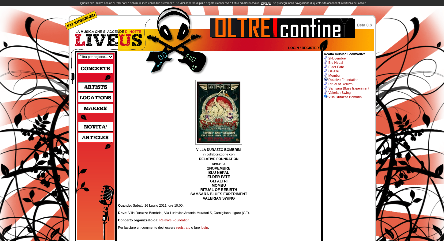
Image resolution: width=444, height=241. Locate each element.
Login (293, 48)
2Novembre (337, 58)
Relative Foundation (175, 220)
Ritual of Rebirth (341, 84)
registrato (183, 227)
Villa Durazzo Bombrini (346, 97)
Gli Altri (334, 71)
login (204, 227)
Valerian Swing (340, 92)
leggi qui (266, 3)
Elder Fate (336, 67)
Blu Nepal (336, 62)
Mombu (334, 75)
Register (310, 48)
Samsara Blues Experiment (349, 88)
